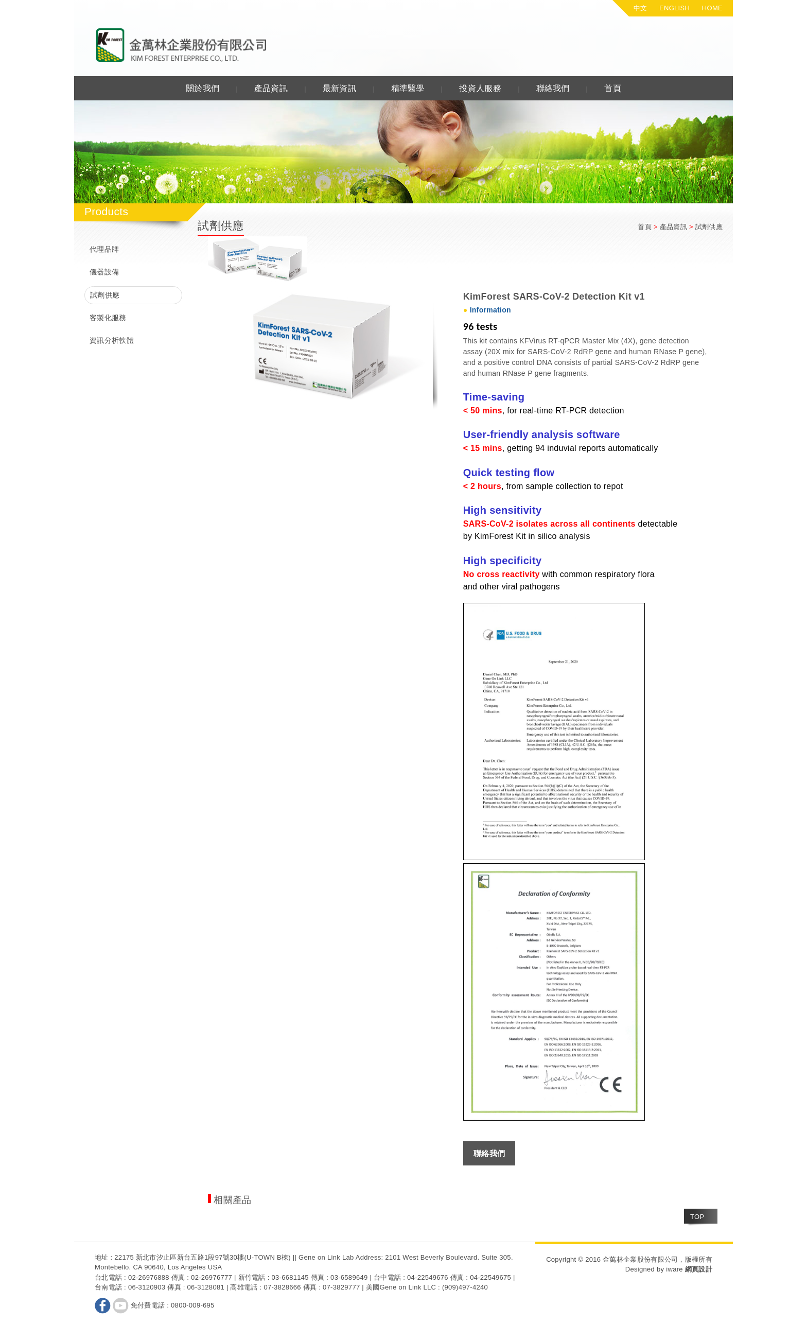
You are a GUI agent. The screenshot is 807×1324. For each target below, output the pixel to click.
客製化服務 (108, 317)
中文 (640, 8)
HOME (712, 8)
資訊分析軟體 (112, 340)
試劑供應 (104, 295)
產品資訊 (271, 88)
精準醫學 (408, 88)
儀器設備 (104, 272)
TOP (697, 1217)
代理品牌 (104, 249)
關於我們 (202, 88)
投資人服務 (480, 88)
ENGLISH (674, 8)
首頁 (612, 88)
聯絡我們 (553, 88)
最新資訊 (339, 88)
